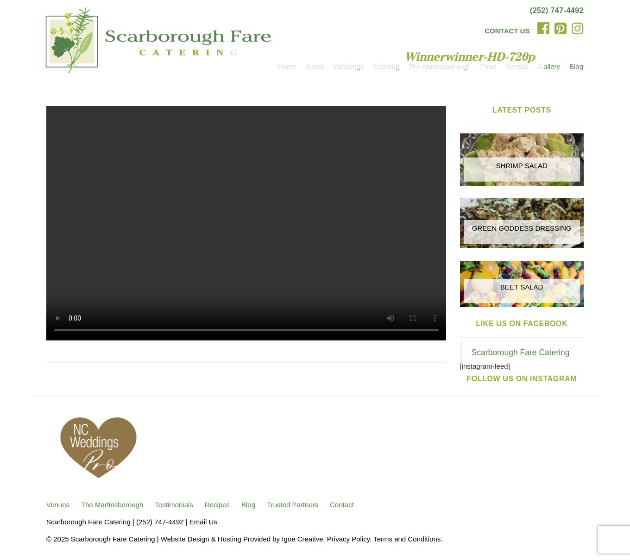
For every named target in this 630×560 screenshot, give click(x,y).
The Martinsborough (112, 505)
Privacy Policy (348, 539)
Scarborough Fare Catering (521, 352)
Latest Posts (521, 110)
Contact (342, 505)
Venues (57, 505)
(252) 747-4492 (557, 10)
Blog (576, 66)
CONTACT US (507, 31)
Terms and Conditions (407, 539)
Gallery (549, 66)
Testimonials (174, 505)
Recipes (217, 505)
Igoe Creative (302, 539)
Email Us (203, 522)
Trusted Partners (292, 505)
